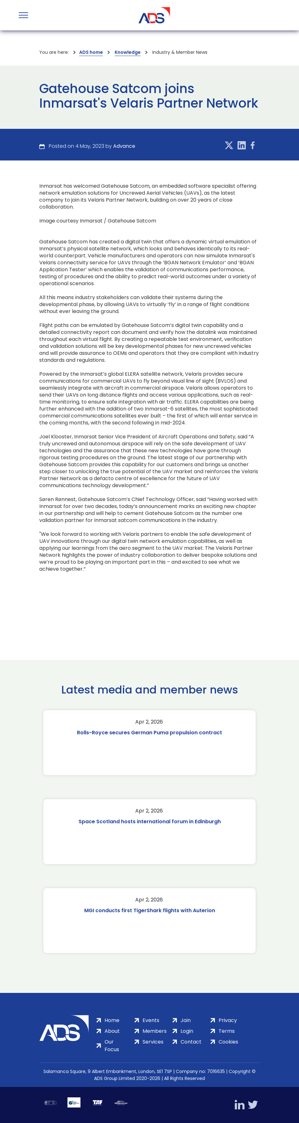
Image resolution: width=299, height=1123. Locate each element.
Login (187, 1031)
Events (151, 1020)
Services (153, 1041)
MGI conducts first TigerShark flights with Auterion (149, 910)
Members (155, 1031)
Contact (191, 1041)
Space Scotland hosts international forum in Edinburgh (150, 821)
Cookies (228, 1041)
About (112, 1031)
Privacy (228, 1020)
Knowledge (128, 52)
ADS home (91, 52)
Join (186, 1020)
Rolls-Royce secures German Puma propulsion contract (149, 732)
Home (112, 1020)
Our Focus (112, 1045)
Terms (227, 1031)
